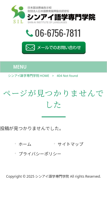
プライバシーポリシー (40, 154)
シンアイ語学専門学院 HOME (28, 75)
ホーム (25, 144)
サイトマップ (70, 144)
